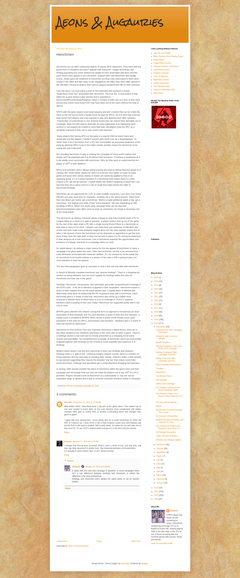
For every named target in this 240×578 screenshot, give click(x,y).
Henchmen (160, 372)
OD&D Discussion (161, 83)
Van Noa (68, 402)
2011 (156, 491)
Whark (159, 406)
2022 (156, 293)
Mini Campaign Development (168, 364)
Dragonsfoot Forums (162, 63)
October (160, 448)
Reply (66, 432)
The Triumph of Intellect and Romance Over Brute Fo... (168, 427)
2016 (156, 312)
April (158, 471)
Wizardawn (158, 93)
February (160, 479)
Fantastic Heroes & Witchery (166, 66)
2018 (156, 304)
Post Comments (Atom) (78, 546)
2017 (156, 308)
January (160, 483)
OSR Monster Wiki (162, 86)
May (158, 467)
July (158, 460)
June (158, 464)
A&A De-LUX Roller (162, 53)
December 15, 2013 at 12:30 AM (87, 402)
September (161, 452)
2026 (156, 277)
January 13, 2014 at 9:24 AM (97, 467)
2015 (156, 315)
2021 (156, 296)
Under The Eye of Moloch (167, 436)
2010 (156, 495)
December (161, 327)
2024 (156, 285)
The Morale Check (164, 376)
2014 (156, 319)
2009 (156, 499)
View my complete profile (162, 543)
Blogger (144, 563)
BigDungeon (159, 60)
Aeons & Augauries (110, 21)
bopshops (125, 563)
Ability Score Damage (165, 384)
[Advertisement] (164, 184)
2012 (156, 488)
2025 (156, 281)
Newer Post (62, 541)
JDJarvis (76, 467)
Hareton (68, 441)
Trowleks (160, 368)
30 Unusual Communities (167, 416)
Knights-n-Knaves (161, 73)
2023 (156, 289)
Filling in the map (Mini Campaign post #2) (165, 359)
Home (99, 541)
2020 (156, 300)
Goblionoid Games (162, 70)
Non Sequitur (161, 380)
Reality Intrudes (162, 342)
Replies (70, 461)
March (159, 475)
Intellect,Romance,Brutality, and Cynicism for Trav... (169, 421)
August (159, 456)
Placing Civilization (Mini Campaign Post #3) (166, 353)
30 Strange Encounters (166, 432)
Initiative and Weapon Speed (168, 440)
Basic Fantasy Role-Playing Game (168, 56)
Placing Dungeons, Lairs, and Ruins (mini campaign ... (168, 347)
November (161, 444)
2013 (156, 323)
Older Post (135, 541)
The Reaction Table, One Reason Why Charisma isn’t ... (169, 396)
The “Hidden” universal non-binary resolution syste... (168, 388)
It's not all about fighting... (167, 402)
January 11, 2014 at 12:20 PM (86, 441)
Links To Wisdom (161, 76)
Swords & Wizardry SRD (164, 89)
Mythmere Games (161, 80)
